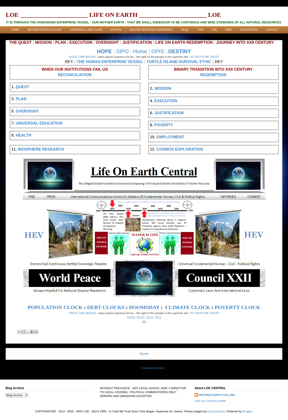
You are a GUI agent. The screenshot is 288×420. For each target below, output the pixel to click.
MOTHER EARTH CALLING (44, 29)
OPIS (157, 51)
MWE (228, 29)
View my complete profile (210, 400)
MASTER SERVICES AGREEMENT (151, 29)
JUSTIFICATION (169, 113)
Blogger (247, 411)
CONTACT (272, 29)
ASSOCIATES (248, 29)
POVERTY (163, 125)
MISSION (163, 88)
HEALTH (23, 135)
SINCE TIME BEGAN (82, 56)
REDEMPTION (213, 75)
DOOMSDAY (144, 307)
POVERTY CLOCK (238, 307)
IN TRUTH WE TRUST (204, 56)
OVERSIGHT (27, 111)
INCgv (185, 29)
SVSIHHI (115, 29)
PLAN (21, 99)
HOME (15, 29)
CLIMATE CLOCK (187, 307)
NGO (140, 317)
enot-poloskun (216, 411)
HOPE (104, 51)
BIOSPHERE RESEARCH (41, 149)
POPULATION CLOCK (55, 307)
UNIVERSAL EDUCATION (39, 123)
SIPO (122, 51)
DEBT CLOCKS (106, 307)
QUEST (22, 87)
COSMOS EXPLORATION (179, 149)
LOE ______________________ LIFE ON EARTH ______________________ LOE (113, 14)
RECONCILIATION (75, 75)
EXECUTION (165, 101)
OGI (158, 317)
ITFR (200, 29)
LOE (214, 29)
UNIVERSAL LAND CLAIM (86, 29)
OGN (130, 317)
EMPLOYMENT (170, 137)
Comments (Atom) (152, 368)
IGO (150, 317)
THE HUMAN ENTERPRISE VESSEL (110, 62)
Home (140, 51)
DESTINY (179, 51)
